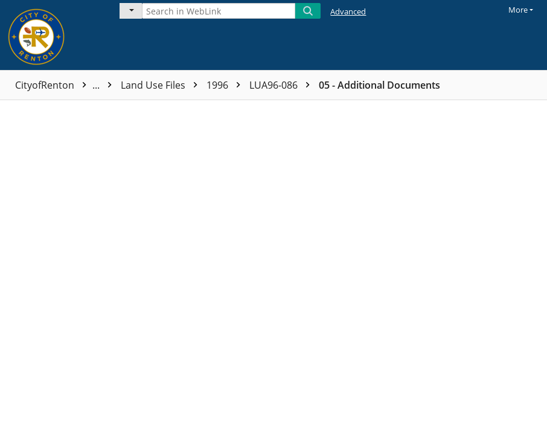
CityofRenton (66, 85)
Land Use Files (162, 85)
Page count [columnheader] (292, 110)
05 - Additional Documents (379, 85)
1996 (226, 85)
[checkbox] (11, 110)
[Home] (51, 35)
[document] (494, 267)
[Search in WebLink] (218, 11)
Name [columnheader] (144, 110)
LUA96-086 (282, 85)
